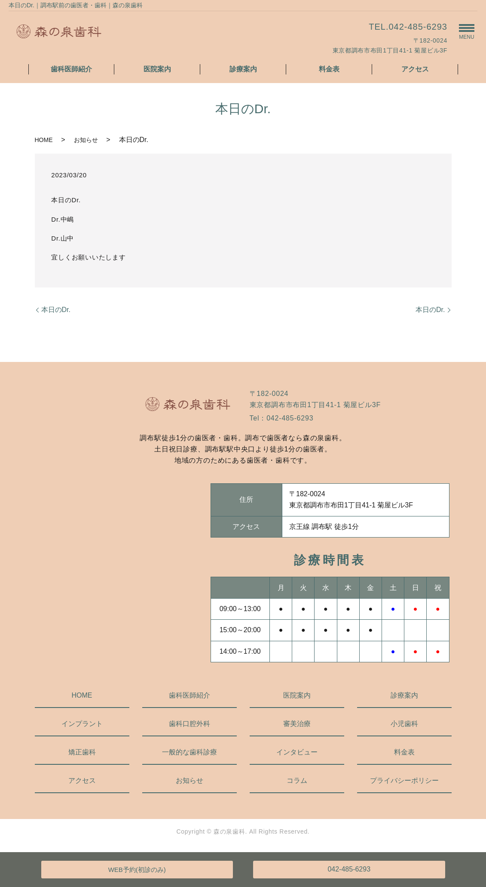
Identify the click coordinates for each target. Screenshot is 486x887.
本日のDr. (55, 309)
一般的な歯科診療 (189, 752)
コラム (297, 780)
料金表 (329, 69)
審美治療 (297, 723)
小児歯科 (404, 723)
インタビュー (297, 752)
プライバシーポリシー (404, 780)
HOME (44, 139)
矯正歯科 (82, 752)
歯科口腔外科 (189, 723)
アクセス (415, 69)
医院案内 (157, 69)
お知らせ (86, 139)
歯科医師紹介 (71, 69)
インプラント (82, 723)
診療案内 (243, 69)
